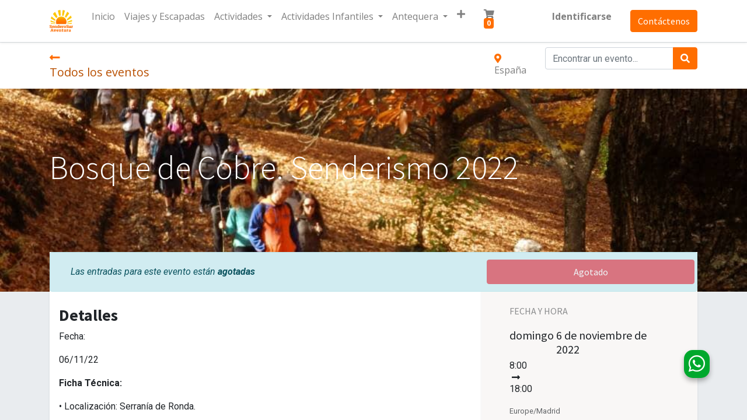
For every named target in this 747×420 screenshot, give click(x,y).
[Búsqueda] (685, 58)
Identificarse (582, 16)
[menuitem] (103, 16)
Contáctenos (664, 21)
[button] (461, 14)
